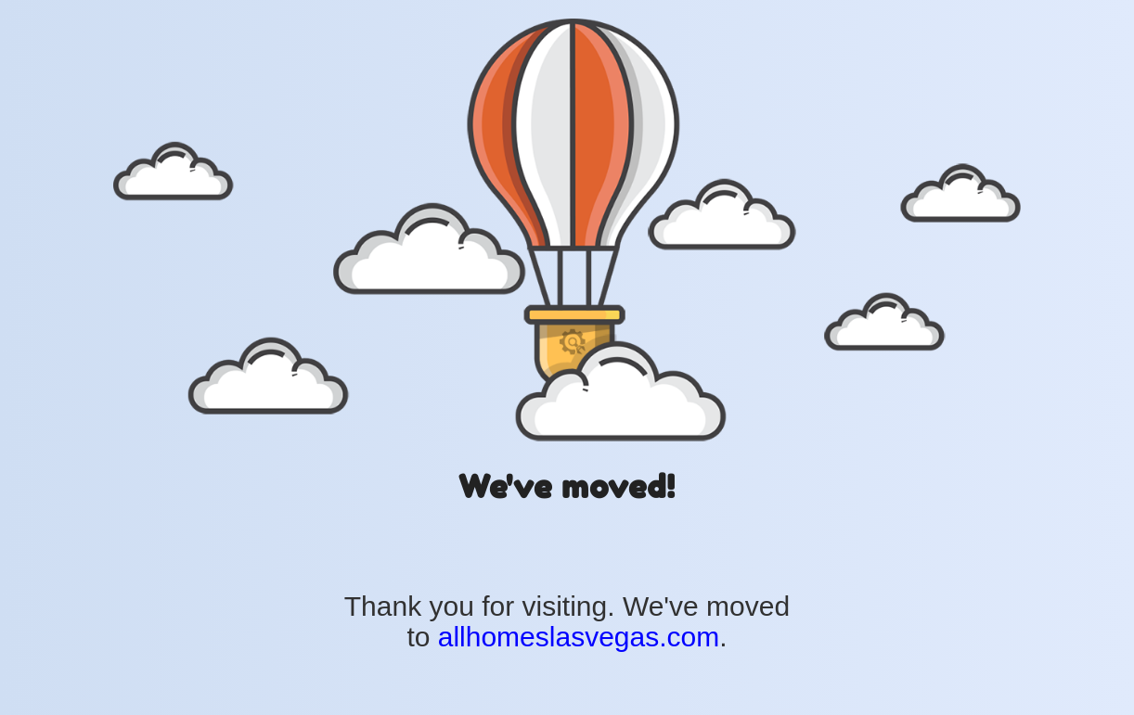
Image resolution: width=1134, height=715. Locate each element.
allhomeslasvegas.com (578, 636)
